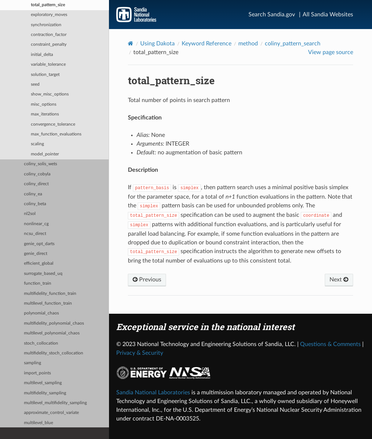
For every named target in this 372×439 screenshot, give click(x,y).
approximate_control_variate (51, 413)
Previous (147, 279)
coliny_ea (33, 194)
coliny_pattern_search (292, 43)
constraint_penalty (48, 44)
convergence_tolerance (53, 124)
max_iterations (45, 114)
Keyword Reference (206, 43)
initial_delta (42, 55)
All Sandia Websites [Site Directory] (328, 14)
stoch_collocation (41, 343)
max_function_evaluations (56, 134)
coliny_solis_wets (40, 164)
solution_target (45, 75)
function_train (37, 283)
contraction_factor (48, 35)
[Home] (130, 43)
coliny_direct (36, 184)
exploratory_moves (49, 15)
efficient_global (38, 263)
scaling (37, 144)
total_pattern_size (48, 5)
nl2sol (30, 214)
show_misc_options (50, 94)
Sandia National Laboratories (153, 392)
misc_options (43, 104)
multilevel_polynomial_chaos (52, 333)
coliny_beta (35, 204)
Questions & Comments (330, 344)
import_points (37, 373)
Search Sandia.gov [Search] (271, 14)
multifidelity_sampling (45, 393)
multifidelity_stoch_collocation (53, 353)
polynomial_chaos (41, 313)
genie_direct (35, 254)
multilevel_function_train (48, 303)
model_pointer (45, 154)
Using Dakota (157, 43)
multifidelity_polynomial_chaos (54, 323)
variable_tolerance (48, 64)
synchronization (46, 25)
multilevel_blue (38, 423)
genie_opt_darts (39, 244)
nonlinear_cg (36, 224)
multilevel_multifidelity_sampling (55, 403)
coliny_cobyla (37, 174)
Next (338, 279)
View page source (330, 52)
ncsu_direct (35, 234)
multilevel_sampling (43, 383)
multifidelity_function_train (50, 294)
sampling (32, 363)
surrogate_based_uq (43, 274)
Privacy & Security (139, 353)
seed (35, 84)
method (248, 43)
